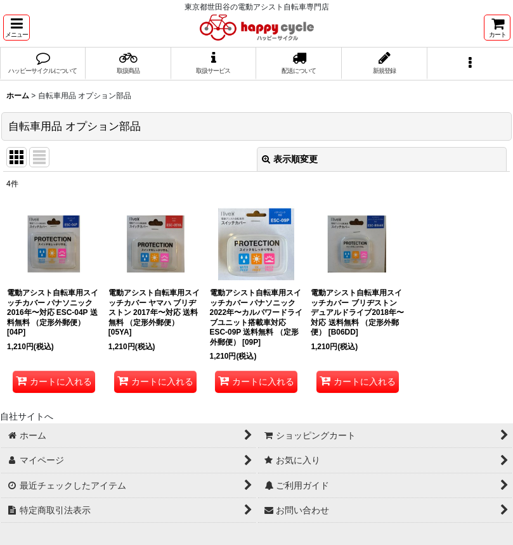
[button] (16, 28)
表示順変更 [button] (290, 159)
